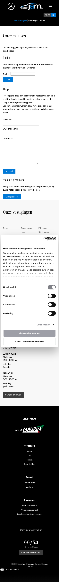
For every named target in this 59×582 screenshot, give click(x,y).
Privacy (38, 571)
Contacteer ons (29, 490)
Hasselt (29, 459)
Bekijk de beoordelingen (31, 560)
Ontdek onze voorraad (29, 517)
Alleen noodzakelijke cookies (29, 341)
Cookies (30, 574)
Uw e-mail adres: (10, 131)
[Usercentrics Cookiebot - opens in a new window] (43, 239)
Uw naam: (7, 122)
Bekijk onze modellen (29, 513)
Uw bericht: (8, 141)
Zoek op (7, 77)
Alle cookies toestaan (29, 333)
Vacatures (29, 494)
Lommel (29, 467)
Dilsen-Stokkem (29, 471)
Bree (29, 463)
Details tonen (43, 324)
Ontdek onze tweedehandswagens (29, 521)
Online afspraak (13, 402)
